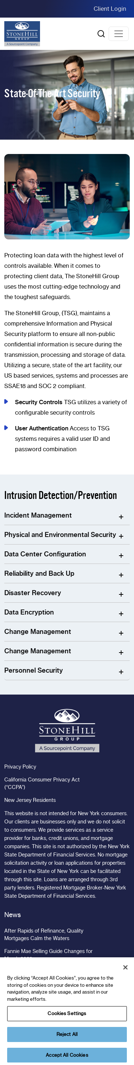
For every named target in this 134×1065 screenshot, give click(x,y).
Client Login (110, 8)
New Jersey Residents (30, 800)
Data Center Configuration (45, 554)
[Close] (125, 973)
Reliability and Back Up (39, 573)
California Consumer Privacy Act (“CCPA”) (42, 783)
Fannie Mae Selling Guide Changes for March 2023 (48, 955)
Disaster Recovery (32, 593)
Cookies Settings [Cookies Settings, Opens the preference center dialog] (67, 1019)
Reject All (67, 1040)
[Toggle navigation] (119, 34)
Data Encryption (29, 612)
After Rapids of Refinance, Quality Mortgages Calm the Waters (43, 935)
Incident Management (38, 515)
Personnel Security (33, 670)
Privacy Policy (20, 766)
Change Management (37, 631)
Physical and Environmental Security (60, 535)
